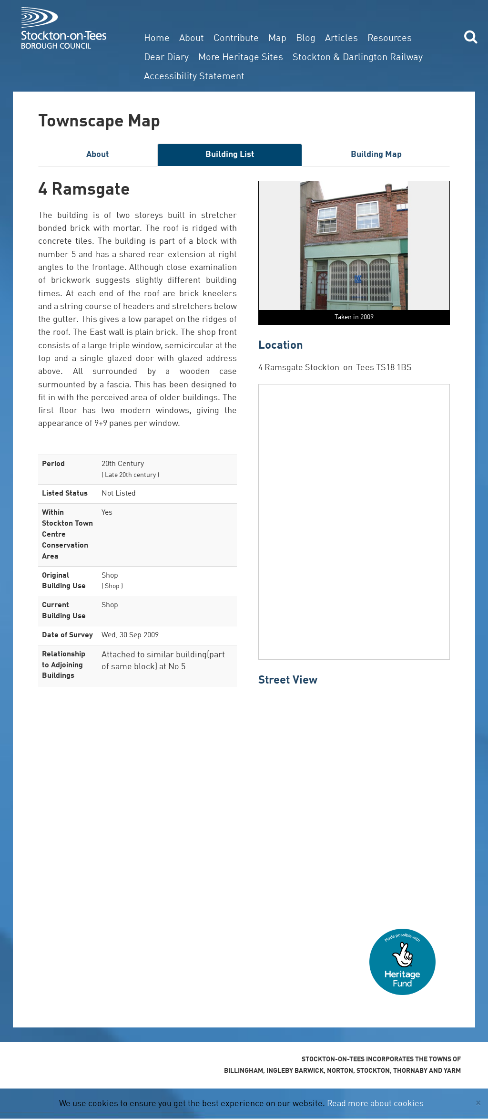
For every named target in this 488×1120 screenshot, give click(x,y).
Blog (305, 38)
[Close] (478, 1103)
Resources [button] (389, 38)
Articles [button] (341, 38)
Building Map (376, 154)
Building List (229, 154)
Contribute (236, 38)
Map (277, 38)
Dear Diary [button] (166, 57)
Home (157, 38)
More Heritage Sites (240, 57)
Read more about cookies (375, 1103)
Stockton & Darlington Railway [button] (358, 57)
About (191, 38)
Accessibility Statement (194, 77)
